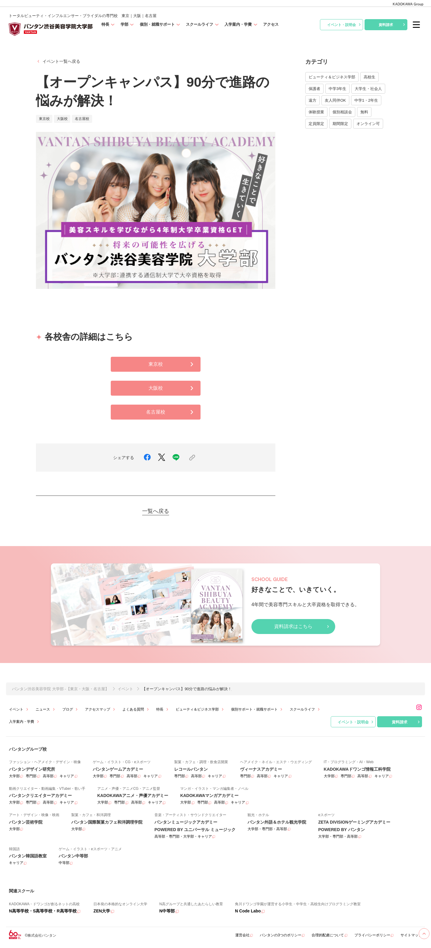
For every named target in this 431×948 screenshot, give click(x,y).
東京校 (172, 364)
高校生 (369, 77)
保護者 (314, 88)
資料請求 (392, 24)
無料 (364, 112)
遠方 (312, 100)
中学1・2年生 (366, 100)
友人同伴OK (335, 100)
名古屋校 (171, 412)
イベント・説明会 (344, 24)
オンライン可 (368, 123)
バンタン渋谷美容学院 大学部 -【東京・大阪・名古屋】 (60, 689)
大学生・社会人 (368, 88)
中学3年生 (337, 88)
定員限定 (316, 123)
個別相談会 (342, 112)
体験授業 (316, 112)
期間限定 (340, 123)
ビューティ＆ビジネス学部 (332, 77)
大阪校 (172, 388)
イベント (125, 689)
